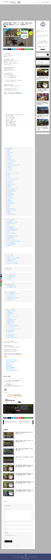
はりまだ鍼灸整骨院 (10, 330)
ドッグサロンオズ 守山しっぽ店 (13, 326)
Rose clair (9, 245)
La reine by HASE (10, 203)
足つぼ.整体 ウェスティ (11, 223)
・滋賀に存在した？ (10, 359)
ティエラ (8, 177)
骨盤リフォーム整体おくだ (11, 230)
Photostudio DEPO (10, 331)
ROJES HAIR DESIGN (11, 214)
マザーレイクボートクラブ (12, 334)
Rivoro (8, 207)
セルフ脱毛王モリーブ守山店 (12, 324)
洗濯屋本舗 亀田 (10, 260)
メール (6, 525)
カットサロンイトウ (10, 162)
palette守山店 (9, 185)
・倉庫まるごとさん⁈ (10, 367)
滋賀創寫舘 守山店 (10, 320)
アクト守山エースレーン (11, 294)
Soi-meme (9, 174)
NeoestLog (9, 182)
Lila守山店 (9, 212)
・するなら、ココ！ (11, 368)
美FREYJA (9, 186)
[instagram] (25, 555)
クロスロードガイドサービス (12, 316)
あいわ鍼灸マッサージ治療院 (12, 222)
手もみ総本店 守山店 (10, 237)
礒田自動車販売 (10, 312)
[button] (5, 49)
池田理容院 (9, 200)
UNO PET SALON (10, 313)
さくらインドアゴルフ (11, 296)
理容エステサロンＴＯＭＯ (12, 210)
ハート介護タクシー (10, 277)
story (8, 171)
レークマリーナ (10, 300)
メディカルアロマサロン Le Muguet (13, 241)
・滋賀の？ (8, 363)
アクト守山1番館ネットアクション (13, 293)
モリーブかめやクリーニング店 (12, 261)
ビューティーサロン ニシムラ (12, 188)
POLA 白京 (9, 196)
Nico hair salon (9, 181)
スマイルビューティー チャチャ (13, 173)
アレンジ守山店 (10, 152)
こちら (17, 88)
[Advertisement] (25, 11)
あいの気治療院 (10, 220)
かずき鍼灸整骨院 (10, 227)
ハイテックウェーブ (10, 327)
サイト (6, 529)
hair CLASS (9, 192)
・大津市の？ (9, 364)
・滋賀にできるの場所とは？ (11, 360)
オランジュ (9, 269)
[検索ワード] (43, 55)
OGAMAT (9, 315)
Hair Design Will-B (10, 193)
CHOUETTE (9, 167)
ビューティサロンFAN (11, 189)
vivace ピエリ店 (10, 238)
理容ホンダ (9, 211)
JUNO (8, 231)
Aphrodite (9, 149)
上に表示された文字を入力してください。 (11, 535)
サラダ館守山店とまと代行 (11, 276)
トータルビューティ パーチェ (12, 178)
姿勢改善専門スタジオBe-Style (12, 297)
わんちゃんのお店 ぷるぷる (12, 337)
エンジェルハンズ (10, 159)
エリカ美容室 (9, 156)
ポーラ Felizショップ (11, 197)
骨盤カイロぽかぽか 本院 (11, 319)
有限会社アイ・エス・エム (11, 311)
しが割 (5, 26)
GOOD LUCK (9, 163)
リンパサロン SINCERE (11, 244)
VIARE (8, 155)
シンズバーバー (10, 170)
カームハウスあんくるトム (11, 160)
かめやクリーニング (10, 256)
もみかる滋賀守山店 (10, 242)
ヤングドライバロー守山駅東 (12, 263)
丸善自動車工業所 (10, 335)
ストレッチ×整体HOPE (11, 233)
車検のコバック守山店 (11, 322)
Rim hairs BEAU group (11, 208)
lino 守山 (8, 204)
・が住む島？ (9, 366)
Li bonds (8, 199)
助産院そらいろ (10, 323)
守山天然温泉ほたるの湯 (11, 285)
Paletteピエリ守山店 (10, 184)
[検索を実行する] (48, 55)
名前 (5, 521)
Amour (8, 151)
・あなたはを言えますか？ (12, 370)
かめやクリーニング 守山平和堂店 (13, 257)
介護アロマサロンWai (11, 226)
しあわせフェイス (10, 166)
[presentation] (11, 544)
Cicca (8, 175)
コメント (6, 509)
